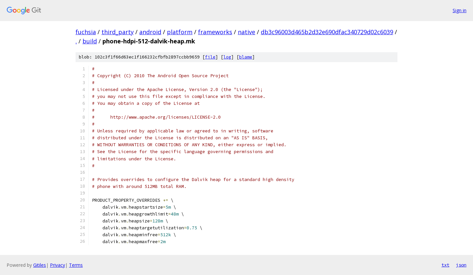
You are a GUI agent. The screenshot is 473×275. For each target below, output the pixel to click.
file (210, 57)
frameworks (215, 32)
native (246, 32)
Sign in (459, 10)
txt (445, 265)
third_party (117, 32)
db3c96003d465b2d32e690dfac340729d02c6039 (327, 32)
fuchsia (86, 32)
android (150, 32)
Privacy (57, 265)
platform (179, 32)
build (89, 41)
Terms (76, 265)
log (227, 57)
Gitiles (39, 265)
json (461, 265)
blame (245, 57)
